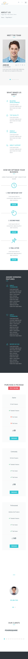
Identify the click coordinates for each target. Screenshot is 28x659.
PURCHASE (14, 438)
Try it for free (14, 388)
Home (2, 17)
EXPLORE (14, 204)
